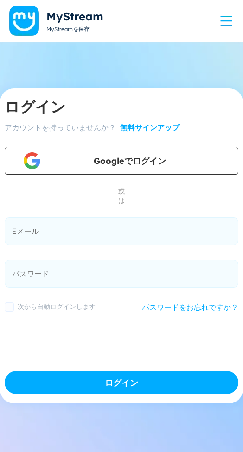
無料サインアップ (148, 127)
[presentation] (75, 339)
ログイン (121, 382)
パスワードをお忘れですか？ (190, 307)
